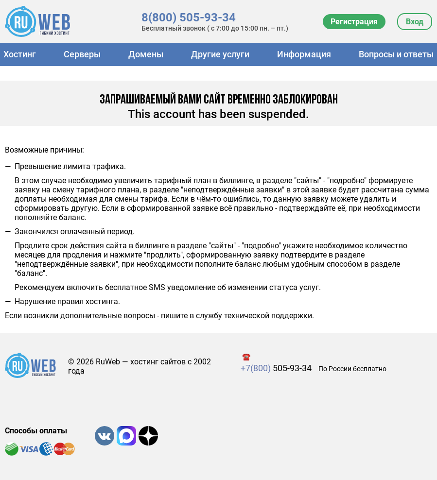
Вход (414, 21)
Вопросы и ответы (396, 54)
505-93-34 (276, 368)
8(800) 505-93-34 (188, 17)
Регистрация (354, 21)
